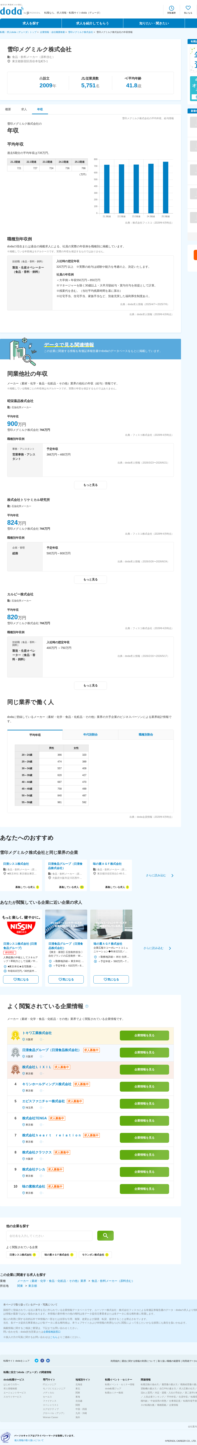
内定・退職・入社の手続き (168, 1392)
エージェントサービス (14, 1392)
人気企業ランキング (154, 1396)
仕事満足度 (174, 1401)
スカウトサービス (12, 1396)
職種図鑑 (161, 1405)
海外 (78, 1417)
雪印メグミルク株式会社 (80, 32)
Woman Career (50, 1417)
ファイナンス (49, 1401)
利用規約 (115, 1361)
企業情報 (173, 1405)
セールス (47, 1396)
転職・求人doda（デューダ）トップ (18, 32)
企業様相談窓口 (52, 1331)
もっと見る (90, 485)
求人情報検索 (10, 1388)
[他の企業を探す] (49, 1236)
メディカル (48, 1392)
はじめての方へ (11, 1384)
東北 (78, 1388)
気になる (188, 13)
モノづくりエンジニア (54, 1388)
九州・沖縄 (81, 1413)
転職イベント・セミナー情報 (119, 1384)
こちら (53, 1337)
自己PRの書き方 (167, 1388)
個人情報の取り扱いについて (29, 1440)
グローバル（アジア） (54, 1413)
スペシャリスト (51, 1405)
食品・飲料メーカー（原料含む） (113, 1280)
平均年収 (171, 1396)
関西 (78, 1405)
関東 (20, 1285)
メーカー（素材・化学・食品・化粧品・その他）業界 (52, 1280)
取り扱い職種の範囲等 (169, 1361)
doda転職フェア (113, 1388)
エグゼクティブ (51, 1409)
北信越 (79, 1401)
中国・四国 (81, 1409)
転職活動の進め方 (150, 1384)
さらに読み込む (156, 875)
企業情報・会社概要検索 (52, 32)
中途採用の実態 (158, 1401)
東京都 (32, 1285)
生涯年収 (183, 1396)
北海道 (79, 1384)
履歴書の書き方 (170, 1384)
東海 (78, 1396)
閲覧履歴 (171, 13)
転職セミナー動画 (114, 1392)
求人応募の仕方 (187, 1388)
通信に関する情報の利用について (139, 1361)
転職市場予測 (190, 1401)
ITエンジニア (49, 1384)
